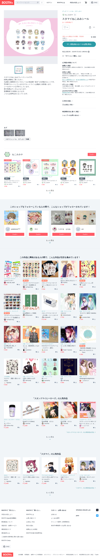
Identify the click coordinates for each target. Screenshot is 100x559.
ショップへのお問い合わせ (70, 115)
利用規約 (27, 554)
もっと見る (50, 242)
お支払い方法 (68, 104)
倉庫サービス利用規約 (37, 554)
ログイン (49, 2)
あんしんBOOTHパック (68, 79)
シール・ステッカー (75, 11)
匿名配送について (7, 522)
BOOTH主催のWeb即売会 (34, 533)
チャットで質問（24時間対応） (61, 522)
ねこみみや (17, 154)
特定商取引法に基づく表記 (70, 111)
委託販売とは (6, 533)
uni (82, 229)
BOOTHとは (61, 2)
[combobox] (27, 2)
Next (56, 37)
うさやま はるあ (64, 229)
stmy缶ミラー (27, 180)
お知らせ (54, 514)
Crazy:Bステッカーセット (68, 180)
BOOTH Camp (6, 540)
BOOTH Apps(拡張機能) (9, 518)
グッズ (64, 11)
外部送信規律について (72, 554)
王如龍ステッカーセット (86, 180)
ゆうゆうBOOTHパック (82, 79)
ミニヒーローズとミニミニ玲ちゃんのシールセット (12, 181)
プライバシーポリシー (58, 554)
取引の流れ (67, 101)
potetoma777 (15, 229)
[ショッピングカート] (85, 2)
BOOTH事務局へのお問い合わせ (61, 525)
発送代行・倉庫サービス (9, 525)
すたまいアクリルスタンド (49, 180)
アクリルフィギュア (47, 176)
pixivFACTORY (66, 92)
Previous (5, 37)
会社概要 (20, 554)
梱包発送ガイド (6, 529)
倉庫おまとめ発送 (31, 529)
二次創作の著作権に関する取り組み (12, 536)
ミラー (24, 176)
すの (36, 229)
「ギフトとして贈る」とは (72, 56)
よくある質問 (55, 518)
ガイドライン (47, 554)
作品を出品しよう (75, 2)
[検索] (38, 2)
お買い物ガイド (31, 518)
